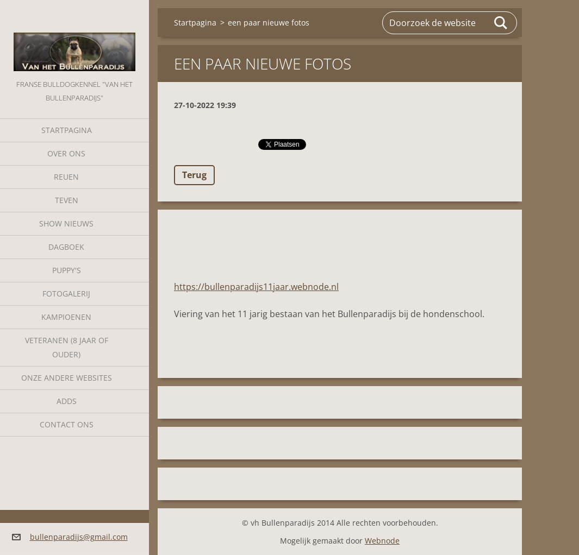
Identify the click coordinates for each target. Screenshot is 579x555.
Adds (67, 401)
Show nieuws (66, 223)
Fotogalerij (66, 293)
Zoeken (501, 23)
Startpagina (66, 130)
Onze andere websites (66, 378)
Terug (194, 175)
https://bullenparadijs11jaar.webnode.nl (256, 287)
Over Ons (66, 153)
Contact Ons (67, 424)
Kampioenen (66, 317)
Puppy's (66, 270)
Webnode (382, 540)
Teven (66, 200)
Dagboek (66, 247)
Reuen (66, 177)
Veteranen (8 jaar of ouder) (66, 347)
